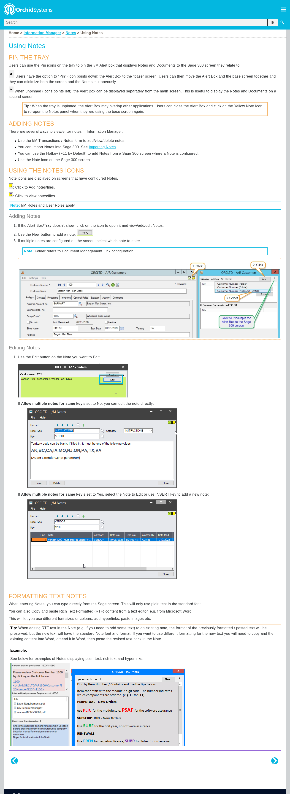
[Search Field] (145, 22)
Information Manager (42, 33)
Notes (70, 33)
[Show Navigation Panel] (283, 9)
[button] (272, 22)
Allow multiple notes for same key (51, 403)
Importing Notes (102, 147)
